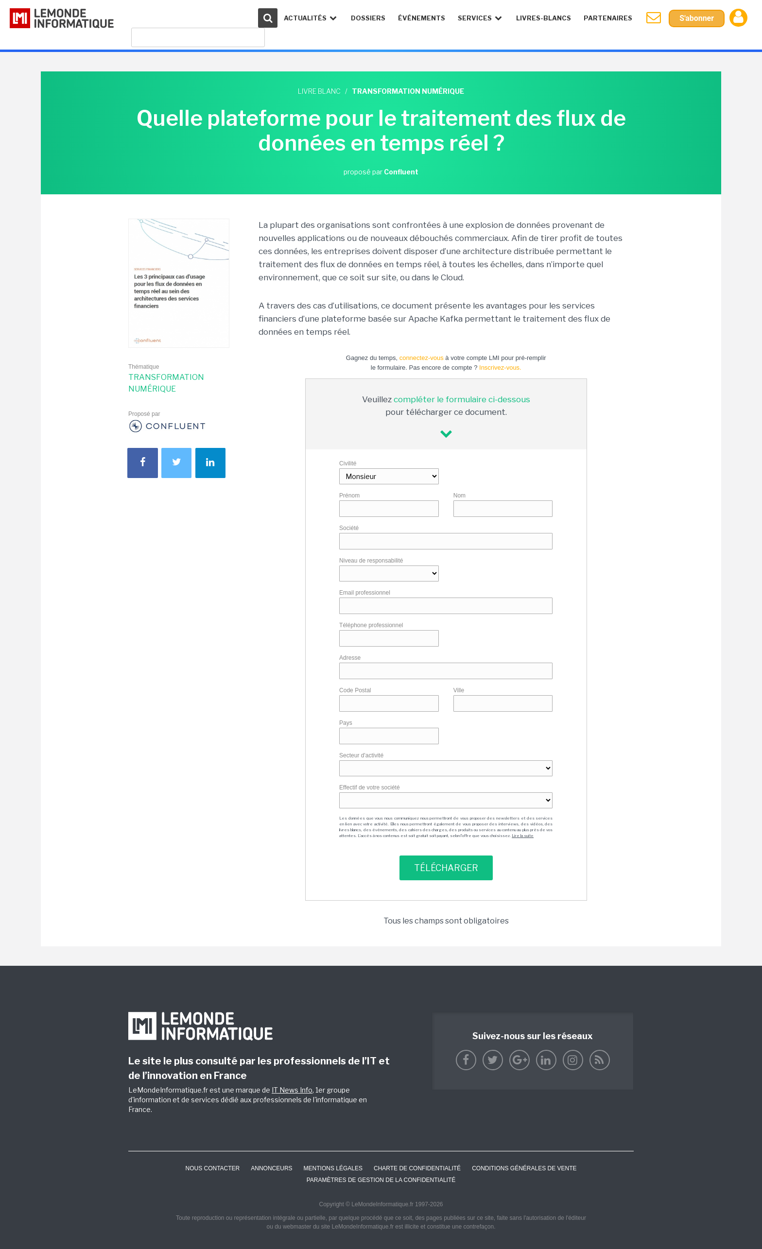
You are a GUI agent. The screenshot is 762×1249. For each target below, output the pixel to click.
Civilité (347, 463)
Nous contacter (212, 1168)
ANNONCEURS (271, 1168)
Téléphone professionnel (371, 625)
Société (349, 528)
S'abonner (696, 18)
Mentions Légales (333, 1168)
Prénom (349, 495)
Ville (458, 690)
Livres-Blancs (543, 18)
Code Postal (355, 690)
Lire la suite (523, 835)
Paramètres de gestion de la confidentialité (381, 1180)
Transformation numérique (166, 383)
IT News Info (292, 1090)
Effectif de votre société (369, 787)
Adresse (350, 657)
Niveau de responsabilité (371, 560)
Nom (459, 495)
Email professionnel (364, 592)
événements (421, 18)
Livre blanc (319, 91)
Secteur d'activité (361, 755)
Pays (345, 722)
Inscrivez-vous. (500, 367)
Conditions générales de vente (524, 1168)
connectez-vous (421, 357)
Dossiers (368, 18)
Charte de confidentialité (417, 1168)
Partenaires (608, 18)
